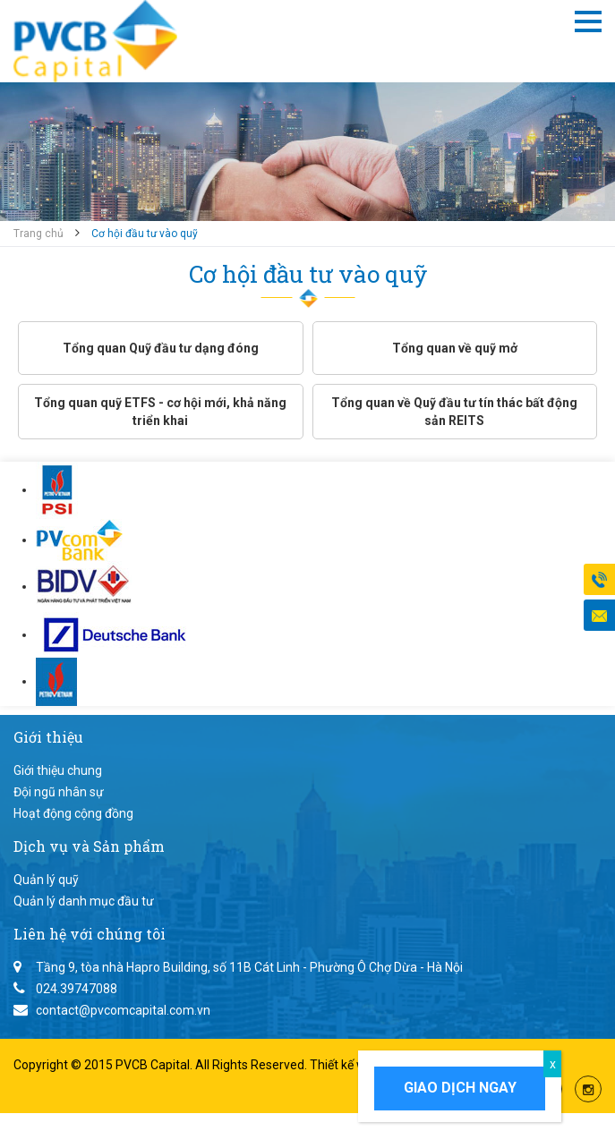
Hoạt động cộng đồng (73, 813)
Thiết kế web (346, 1065)
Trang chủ (38, 233)
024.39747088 (76, 989)
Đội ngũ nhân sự (58, 792)
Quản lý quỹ (46, 879)
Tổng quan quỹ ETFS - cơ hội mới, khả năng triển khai (160, 411)
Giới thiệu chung (57, 770)
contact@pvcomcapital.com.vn (123, 1010)
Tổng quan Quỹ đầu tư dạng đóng (161, 348)
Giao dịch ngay (460, 1087)
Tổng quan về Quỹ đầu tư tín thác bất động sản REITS (454, 411)
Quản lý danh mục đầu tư (83, 901)
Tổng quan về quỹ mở (454, 348)
